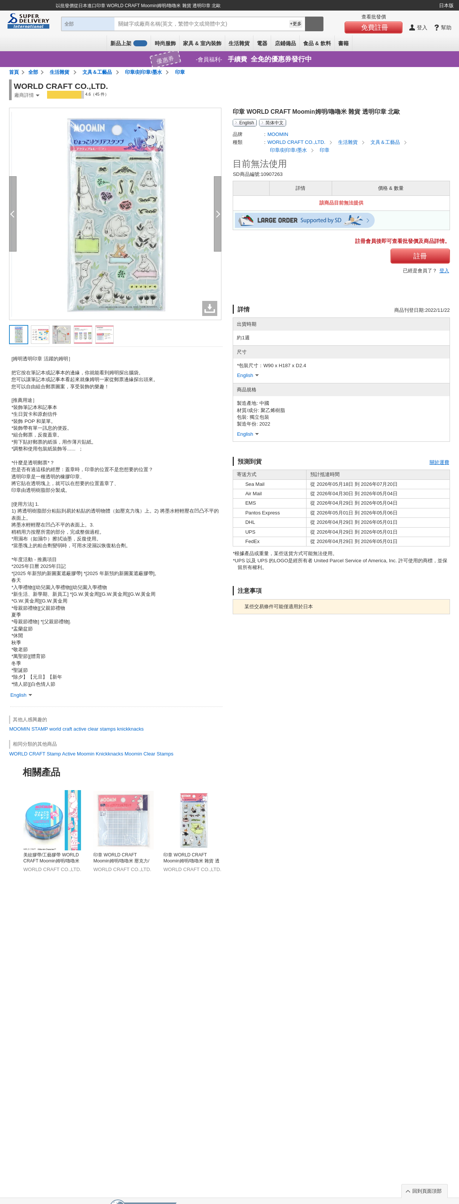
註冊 (420, 256)
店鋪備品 (285, 43)
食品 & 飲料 (317, 43)
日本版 (446, 5)
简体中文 (274, 122)
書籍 (343, 43)
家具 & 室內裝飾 (202, 43)
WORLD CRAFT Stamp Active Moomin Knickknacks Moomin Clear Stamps (91, 754)
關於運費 (439, 462)
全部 (33, 72)
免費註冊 (374, 27)
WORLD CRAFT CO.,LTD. (297, 142)
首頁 (14, 72)
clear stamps (102, 729)
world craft (60, 729)
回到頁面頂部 (427, 1191)
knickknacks (130, 729)
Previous (12, 813)
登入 (444, 270)
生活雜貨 (239, 43)
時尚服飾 (165, 43)
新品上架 (128, 43)
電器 (262, 43)
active (79, 729)
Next (446, 813)
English (246, 122)
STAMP (39, 729)
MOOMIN (19, 729)
